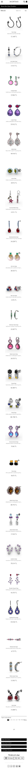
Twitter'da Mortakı (11, 766)
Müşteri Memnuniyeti (6, 746)
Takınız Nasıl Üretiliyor (7, 743)
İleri (26, 10)
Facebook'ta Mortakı (8, 766)
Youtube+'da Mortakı (19, 766)
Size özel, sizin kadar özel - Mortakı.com (14, 1)
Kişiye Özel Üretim (6, 739)
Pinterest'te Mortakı (14, 766)
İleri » (25, 720)
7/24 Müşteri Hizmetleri (7, 750)
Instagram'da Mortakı (17, 766)
